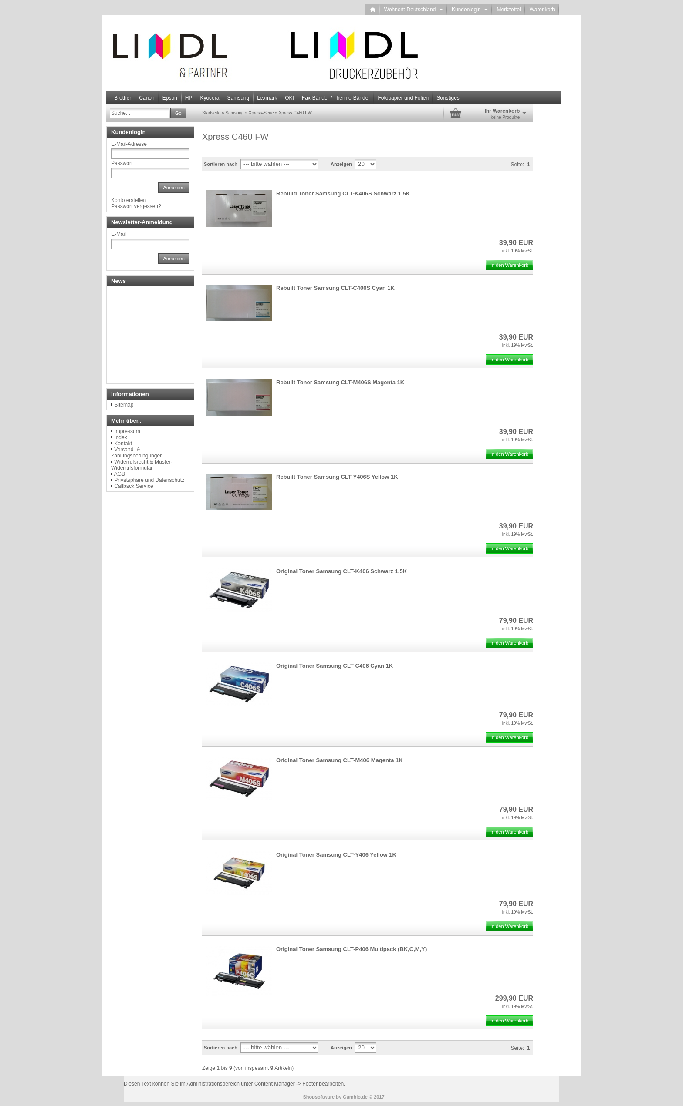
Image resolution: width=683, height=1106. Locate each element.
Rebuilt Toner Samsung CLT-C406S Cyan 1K (335, 288)
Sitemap (123, 405)
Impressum (127, 431)
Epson (169, 98)
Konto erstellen (128, 200)
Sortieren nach (220, 164)
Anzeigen (341, 164)
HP (189, 98)
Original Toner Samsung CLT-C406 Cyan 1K (334, 665)
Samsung (238, 98)
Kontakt (123, 443)
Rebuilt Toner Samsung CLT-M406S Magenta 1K (340, 382)
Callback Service (133, 486)
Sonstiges (448, 98)
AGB (119, 474)
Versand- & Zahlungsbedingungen (137, 453)
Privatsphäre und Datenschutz (149, 480)
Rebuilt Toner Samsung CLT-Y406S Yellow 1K (337, 477)
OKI (289, 98)
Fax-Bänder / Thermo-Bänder (336, 98)
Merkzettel (509, 10)
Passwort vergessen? (136, 206)
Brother (122, 98)
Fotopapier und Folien (403, 98)
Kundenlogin (470, 10)
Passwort (121, 163)
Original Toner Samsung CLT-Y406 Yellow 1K (336, 854)
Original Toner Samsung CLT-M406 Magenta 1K (339, 760)
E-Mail (118, 234)
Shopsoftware (319, 1096)
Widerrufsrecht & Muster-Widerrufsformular (141, 465)
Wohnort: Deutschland (413, 10)
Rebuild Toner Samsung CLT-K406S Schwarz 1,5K (343, 193)
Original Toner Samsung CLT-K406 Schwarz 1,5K (341, 571)
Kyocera (209, 98)
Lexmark (267, 98)
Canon (146, 98)
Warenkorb (542, 10)
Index (120, 437)
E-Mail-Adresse (129, 144)
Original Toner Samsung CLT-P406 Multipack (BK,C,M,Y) (351, 949)
